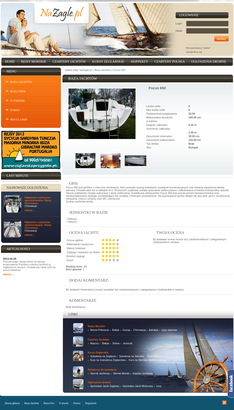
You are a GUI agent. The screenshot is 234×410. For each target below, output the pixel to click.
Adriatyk (153, 330)
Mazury (94, 343)
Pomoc (15, 110)
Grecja (126, 330)
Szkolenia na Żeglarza (103, 356)
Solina (116, 343)
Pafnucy (72, 218)
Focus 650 (119, 70)
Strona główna (12, 403)
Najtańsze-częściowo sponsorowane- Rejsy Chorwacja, (38, 200)
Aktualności (18, 249)
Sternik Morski (121, 373)
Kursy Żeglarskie (108, 61)
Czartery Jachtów (69, 61)
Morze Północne (99, 330)
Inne (158, 386)
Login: (179, 23)
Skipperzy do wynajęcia (102, 369)
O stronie (17, 100)
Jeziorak (127, 343)
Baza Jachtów (21, 82)
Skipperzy (139, 61)
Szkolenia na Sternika (131, 356)
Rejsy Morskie (33, 61)
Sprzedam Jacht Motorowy (138, 386)
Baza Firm (17, 91)
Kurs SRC (153, 356)
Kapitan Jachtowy (143, 373)
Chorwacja (139, 330)
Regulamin (18, 119)
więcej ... (30, 210)
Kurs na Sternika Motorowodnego (148, 360)
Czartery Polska (170, 61)
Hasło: (179, 30)
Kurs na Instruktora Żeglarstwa (107, 360)
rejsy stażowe (169, 330)
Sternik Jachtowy (100, 373)
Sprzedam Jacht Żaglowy (104, 386)
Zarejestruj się (194, 51)
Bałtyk (115, 330)
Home (10, 61)
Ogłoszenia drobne (208, 61)
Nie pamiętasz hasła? (198, 47)
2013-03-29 (9, 258)
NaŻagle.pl (85, 70)
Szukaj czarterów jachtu (79, 201)
